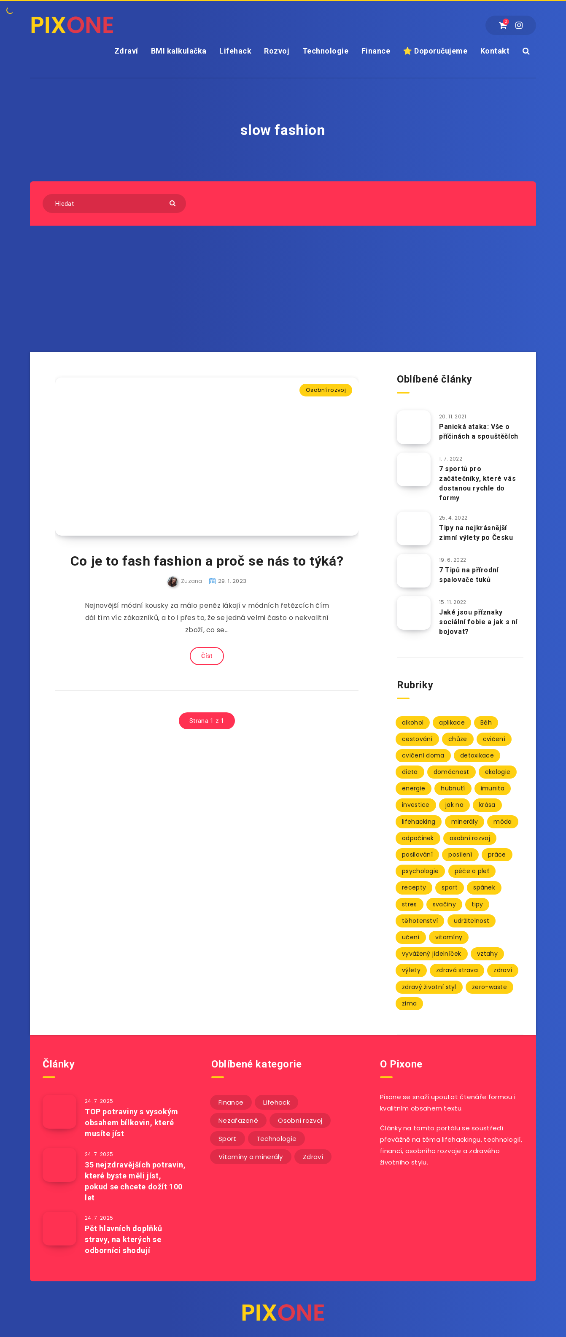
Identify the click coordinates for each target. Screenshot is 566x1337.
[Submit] (174, 202)
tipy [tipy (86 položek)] (477, 904)
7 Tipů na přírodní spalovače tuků (469, 575)
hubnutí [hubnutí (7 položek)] (453, 788)
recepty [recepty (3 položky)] (414, 887)
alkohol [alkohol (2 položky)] (412, 722)
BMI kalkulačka (179, 50)
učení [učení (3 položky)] (411, 937)
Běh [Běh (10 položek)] (486, 722)
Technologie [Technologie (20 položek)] (276, 1138)
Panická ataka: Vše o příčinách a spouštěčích (478, 431)
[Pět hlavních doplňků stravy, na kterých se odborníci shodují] (59, 1228)
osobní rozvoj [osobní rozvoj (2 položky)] (470, 838)
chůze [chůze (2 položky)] (457, 739)
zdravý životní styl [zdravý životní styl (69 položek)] (429, 987)
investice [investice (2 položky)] (416, 805)
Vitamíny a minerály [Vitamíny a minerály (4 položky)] (250, 1156)
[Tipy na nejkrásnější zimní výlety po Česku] (414, 528)
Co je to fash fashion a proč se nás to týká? (206, 561)
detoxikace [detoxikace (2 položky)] (477, 755)
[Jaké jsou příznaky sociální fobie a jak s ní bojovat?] (414, 613)
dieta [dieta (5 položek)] (410, 772)
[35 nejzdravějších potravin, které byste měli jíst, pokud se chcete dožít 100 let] (59, 1165)
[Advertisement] (283, 289)
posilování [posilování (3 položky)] (417, 854)
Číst (206, 655)
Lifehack (235, 50)
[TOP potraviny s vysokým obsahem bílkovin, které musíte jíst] (59, 1112)
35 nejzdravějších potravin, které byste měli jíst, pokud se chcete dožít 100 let (135, 1181)
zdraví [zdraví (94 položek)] (502, 970)
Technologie (325, 50)
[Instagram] (519, 25)
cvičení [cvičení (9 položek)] (494, 739)
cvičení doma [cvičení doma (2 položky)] (423, 755)
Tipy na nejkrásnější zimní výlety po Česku (476, 533)
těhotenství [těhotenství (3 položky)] (420, 920)
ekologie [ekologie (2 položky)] (497, 772)
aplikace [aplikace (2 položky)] (451, 722)
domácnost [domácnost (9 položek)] (451, 772)
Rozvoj (276, 50)
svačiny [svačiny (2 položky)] (444, 904)
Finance (376, 50)
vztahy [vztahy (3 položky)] (487, 953)
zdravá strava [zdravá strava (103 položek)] (457, 970)
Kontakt (495, 50)
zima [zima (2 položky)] (409, 1003)
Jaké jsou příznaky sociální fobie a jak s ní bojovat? (478, 622)
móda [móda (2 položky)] (502, 821)
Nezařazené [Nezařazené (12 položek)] (238, 1120)
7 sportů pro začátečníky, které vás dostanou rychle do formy (477, 483)
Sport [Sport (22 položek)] (227, 1138)
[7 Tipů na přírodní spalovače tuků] (414, 571)
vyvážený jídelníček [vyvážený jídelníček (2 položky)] (431, 953)
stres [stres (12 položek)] (409, 904)
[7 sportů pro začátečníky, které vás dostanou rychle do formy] (414, 469)
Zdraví (126, 50)
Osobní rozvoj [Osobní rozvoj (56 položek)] (300, 1120)
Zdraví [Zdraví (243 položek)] (313, 1156)
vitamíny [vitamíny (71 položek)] (448, 937)
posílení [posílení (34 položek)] (460, 854)
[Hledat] (114, 203)
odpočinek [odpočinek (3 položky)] (418, 838)
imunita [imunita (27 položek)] (492, 788)
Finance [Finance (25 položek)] (230, 1102)
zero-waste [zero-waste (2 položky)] (489, 987)
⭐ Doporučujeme (435, 50)
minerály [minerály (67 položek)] (464, 821)
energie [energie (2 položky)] (413, 788)
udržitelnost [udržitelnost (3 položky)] (472, 920)
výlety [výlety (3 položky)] (411, 970)
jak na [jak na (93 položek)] (454, 805)
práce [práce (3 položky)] (497, 854)
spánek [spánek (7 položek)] (484, 887)
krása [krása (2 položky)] (487, 805)
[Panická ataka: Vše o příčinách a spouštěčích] (414, 427)
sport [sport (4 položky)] (450, 887)
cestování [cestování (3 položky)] (417, 739)
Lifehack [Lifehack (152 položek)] (276, 1102)
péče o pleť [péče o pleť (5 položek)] (472, 871)
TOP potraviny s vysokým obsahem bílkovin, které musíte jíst (131, 1122)
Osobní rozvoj (326, 390)
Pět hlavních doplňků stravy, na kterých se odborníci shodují (123, 1239)
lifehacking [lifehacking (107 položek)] (418, 821)
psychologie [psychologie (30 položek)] (420, 871)
